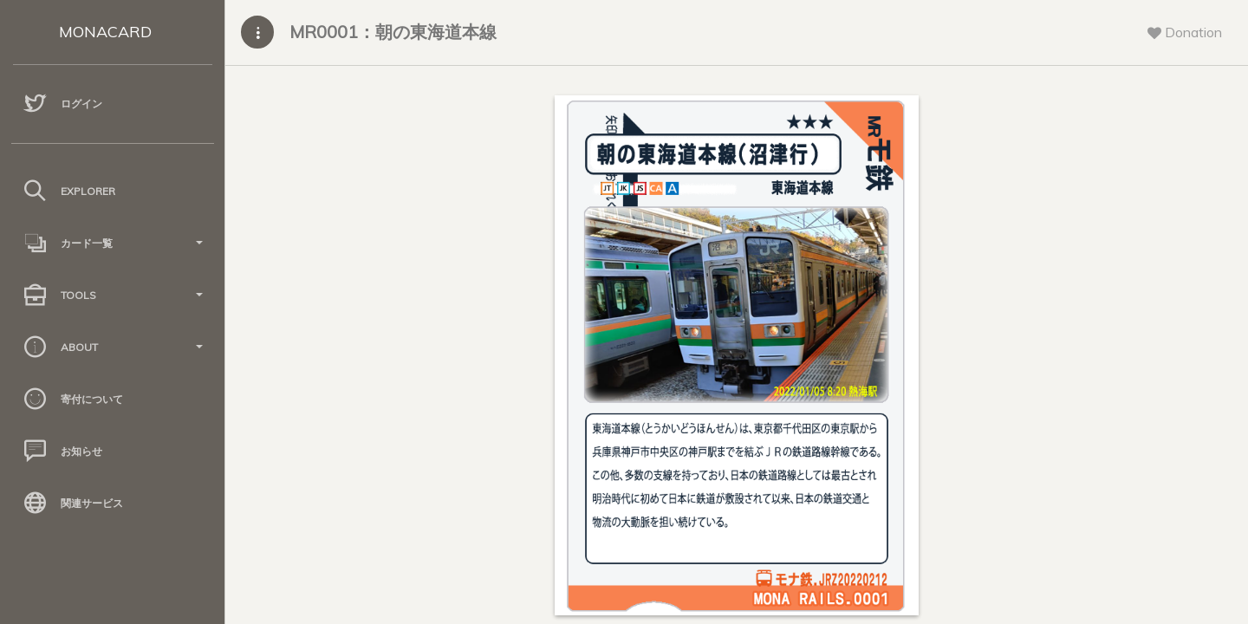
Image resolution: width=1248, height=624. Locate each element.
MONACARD (105, 32)
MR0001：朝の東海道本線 (393, 31)
